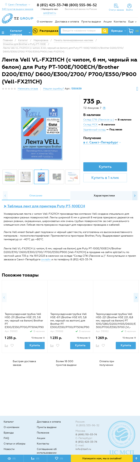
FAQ (6, 438)
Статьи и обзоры (14, 443)
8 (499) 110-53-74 (86, 434)
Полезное (43, 432)
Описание (35, 195)
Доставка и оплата (67, 21)
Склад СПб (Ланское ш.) (98, 119)
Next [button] (134, 195)
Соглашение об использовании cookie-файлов (47, 453)
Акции (107, 21)
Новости (9, 449)
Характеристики (104, 195)
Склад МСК (90, 124)
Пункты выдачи (91, 21)
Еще (131, 21)
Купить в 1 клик (105, 177)
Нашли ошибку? (53, 88)
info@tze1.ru (83, 449)
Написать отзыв (28, 88)
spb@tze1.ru (49, 13)
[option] (41, 133)
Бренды (9, 432)
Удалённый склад (94, 129)
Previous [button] (5, 195)
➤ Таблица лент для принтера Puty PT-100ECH (44, 206)
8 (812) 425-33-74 (51, 5)
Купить (105, 166)
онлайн (46, 259)
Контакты (120, 21)
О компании (44, 21)
